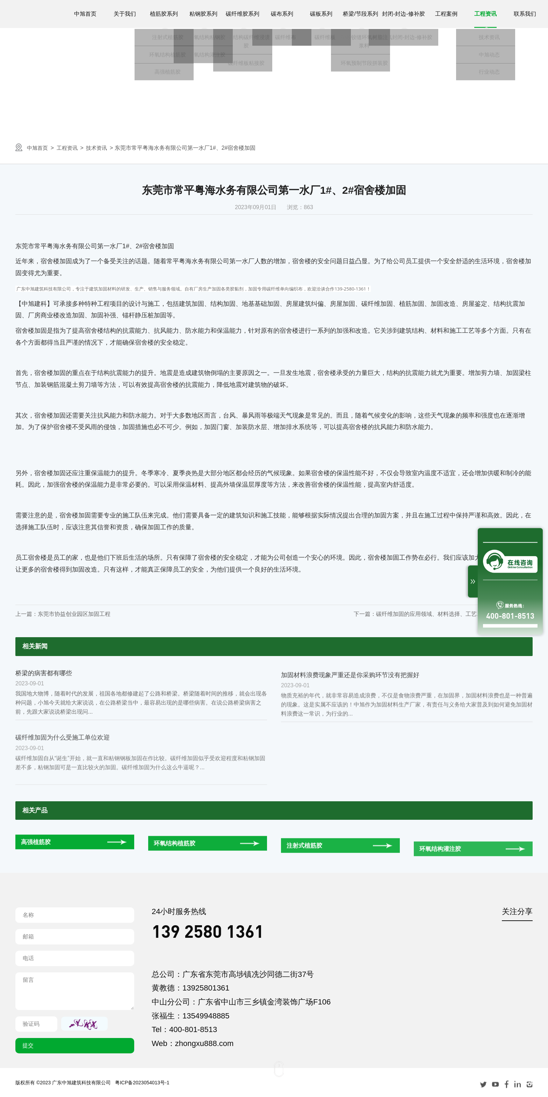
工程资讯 (70, 148)
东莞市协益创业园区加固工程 (74, 614)
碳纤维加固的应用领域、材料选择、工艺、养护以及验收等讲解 (454, 614)
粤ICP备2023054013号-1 (142, 1093)
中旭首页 (38, 148)
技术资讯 (101, 148)
